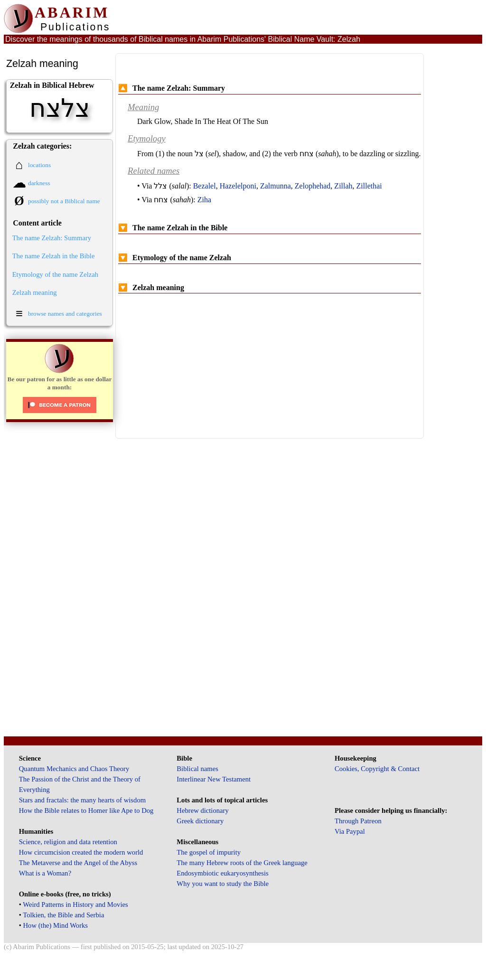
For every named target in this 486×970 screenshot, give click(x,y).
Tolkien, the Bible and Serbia (63, 915)
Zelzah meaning (34, 292)
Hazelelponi (238, 186)
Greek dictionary (200, 821)
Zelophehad (313, 186)
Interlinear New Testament (214, 779)
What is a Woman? (45, 873)
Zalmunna (275, 186)
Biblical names (197, 768)
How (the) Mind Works (55, 925)
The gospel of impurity (209, 852)
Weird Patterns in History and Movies (75, 904)
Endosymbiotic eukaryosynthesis (222, 873)
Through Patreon (358, 821)
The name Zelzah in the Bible (53, 256)
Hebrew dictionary (202, 810)
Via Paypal (350, 831)
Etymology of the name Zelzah (55, 274)
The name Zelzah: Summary (51, 238)
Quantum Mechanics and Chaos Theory (74, 768)
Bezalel (204, 186)
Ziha (204, 200)
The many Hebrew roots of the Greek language (242, 862)
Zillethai (369, 186)
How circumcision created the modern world (81, 852)
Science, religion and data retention (68, 842)
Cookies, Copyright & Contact (377, 768)
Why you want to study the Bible (223, 883)
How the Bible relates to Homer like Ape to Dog (86, 810)
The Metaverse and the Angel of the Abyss (78, 862)
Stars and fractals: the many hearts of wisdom (82, 800)
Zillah (343, 186)
